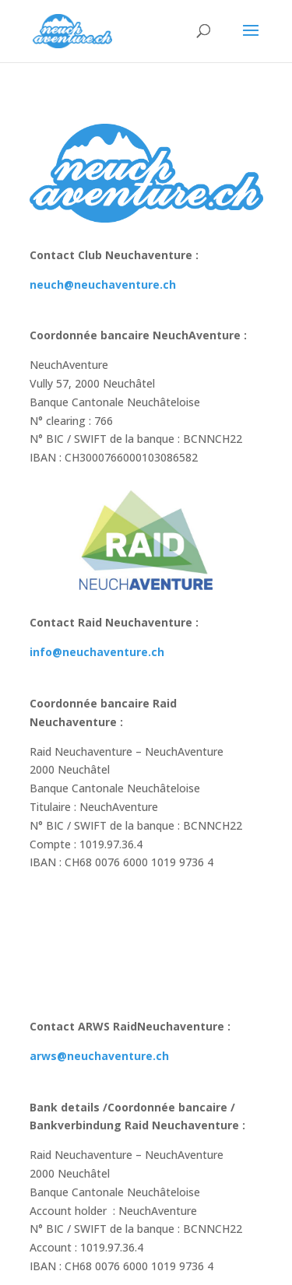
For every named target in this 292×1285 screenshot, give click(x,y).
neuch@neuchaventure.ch (103, 284)
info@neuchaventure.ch (97, 651)
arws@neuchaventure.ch (99, 1055)
